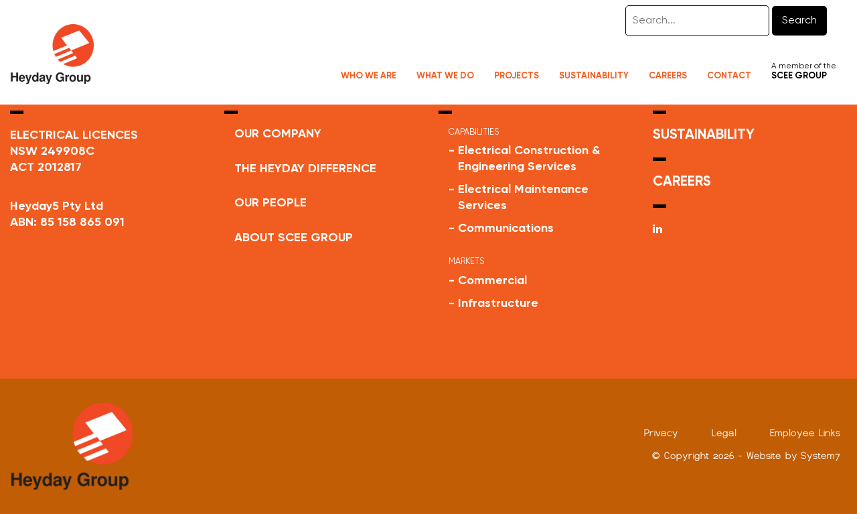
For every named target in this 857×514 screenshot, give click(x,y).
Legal (724, 433)
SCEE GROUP (799, 76)
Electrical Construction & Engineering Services (529, 159)
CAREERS (682, 182)
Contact (729, 76)
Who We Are (368, 76)
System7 (820, 455)
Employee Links (805, 433)
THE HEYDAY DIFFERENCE (305, 169)
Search (799, 20)
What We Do (445, 76)
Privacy (661, 433)
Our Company (277, 134)
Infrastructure (498, 304)
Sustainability (594, 76)
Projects (516, 76)
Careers (668, 76)
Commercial (492, 281)
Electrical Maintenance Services (523, 198)
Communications (506, 228)
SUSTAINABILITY (704, 135)
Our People (270, 203)
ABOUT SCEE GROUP (293, 238)
